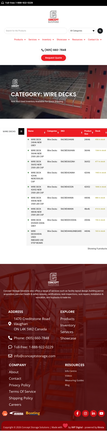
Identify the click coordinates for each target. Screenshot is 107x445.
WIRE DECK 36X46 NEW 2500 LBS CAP (37, 153)
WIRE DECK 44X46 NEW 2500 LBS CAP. (37, 201)
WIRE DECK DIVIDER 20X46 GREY (36, 223)
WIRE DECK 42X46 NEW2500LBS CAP (37, 177)
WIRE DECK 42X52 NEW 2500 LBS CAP (37, 190)
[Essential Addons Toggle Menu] (21, 131)
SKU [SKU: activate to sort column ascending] (62, 131)
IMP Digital (77, 427)
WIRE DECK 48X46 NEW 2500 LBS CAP (37, 212)
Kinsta (101, 427)
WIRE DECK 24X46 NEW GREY (36, 142)
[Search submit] (100, 31)
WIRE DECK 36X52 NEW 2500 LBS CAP (37, 164)
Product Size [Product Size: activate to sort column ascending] (87, 132)
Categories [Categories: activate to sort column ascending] (51, 131)
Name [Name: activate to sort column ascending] (30, 131)
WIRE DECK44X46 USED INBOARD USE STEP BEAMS (37, 237)
